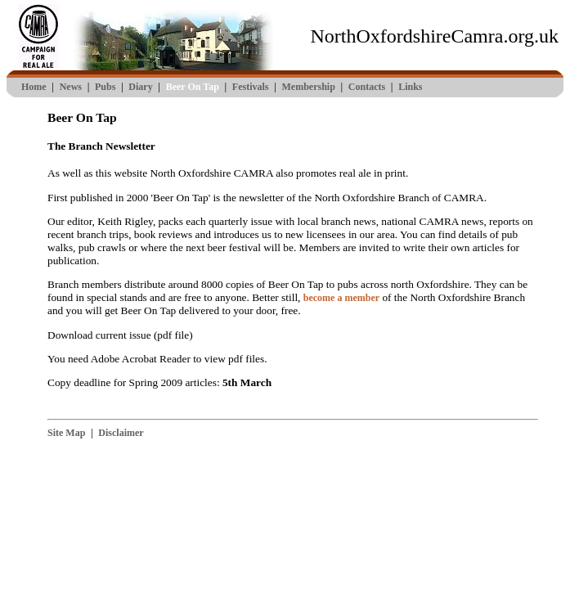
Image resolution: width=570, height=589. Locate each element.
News (71, 86)
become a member (341, 297)
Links (410, 86)
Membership (307, 86)
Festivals (250, 86)
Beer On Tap (192, 86)
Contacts (366, 86)
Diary (140, 86)
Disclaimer (120, 432)
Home (34, 86)
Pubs (105, 86)
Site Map (66, 432)
